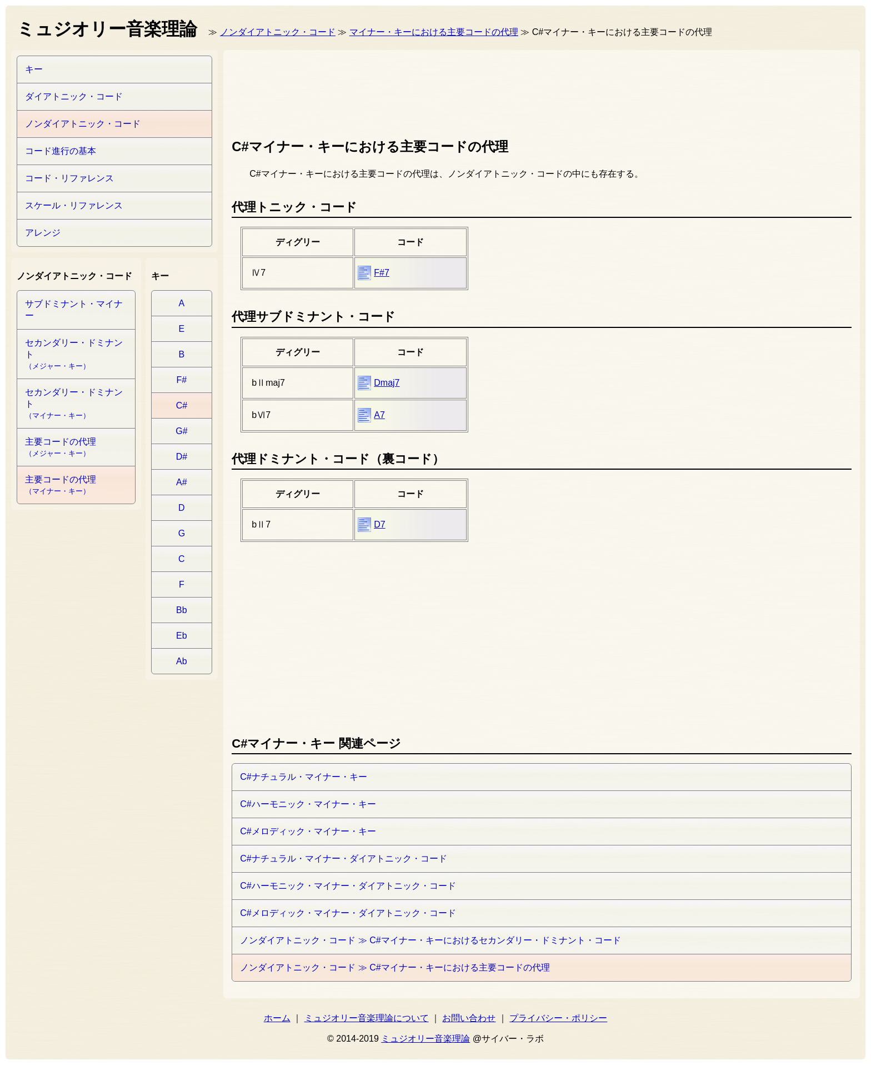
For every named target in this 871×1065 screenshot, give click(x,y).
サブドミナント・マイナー (74, 309)
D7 (379, 524)
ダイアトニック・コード (74, 96)
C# (181, 405)
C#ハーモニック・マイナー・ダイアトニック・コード (347, 885)
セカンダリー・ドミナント (74, 354)
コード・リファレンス (69, 178)
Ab (181, 661)
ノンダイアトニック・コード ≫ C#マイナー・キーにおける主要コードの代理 (394, 967)
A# (181, 482)
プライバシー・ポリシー (558, 1018)
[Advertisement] (434, 92)
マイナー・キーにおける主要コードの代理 (433, 32)
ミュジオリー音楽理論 (425, 1038)
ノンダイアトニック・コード (278, 32)
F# (182, 380)
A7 (379, 415)
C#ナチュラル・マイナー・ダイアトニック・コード (343, 858)
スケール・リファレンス (74, 205)
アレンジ (43, 232)
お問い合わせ (468, 1018)
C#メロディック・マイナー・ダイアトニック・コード (347, 913)
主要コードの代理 (60, 447)
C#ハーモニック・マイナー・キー (308, 804)
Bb (181, 610)
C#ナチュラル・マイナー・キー (303, 777)
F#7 (381, 272)
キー (34, 69)
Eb (181, 635)
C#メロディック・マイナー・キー (308, 831)
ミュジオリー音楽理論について (366, 1018)
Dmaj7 (386, 382)
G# (181, 431)
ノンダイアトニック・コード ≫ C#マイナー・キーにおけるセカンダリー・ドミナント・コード (430, 940)
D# (181, 456)
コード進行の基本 (60, 151)
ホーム (277, 1018)
